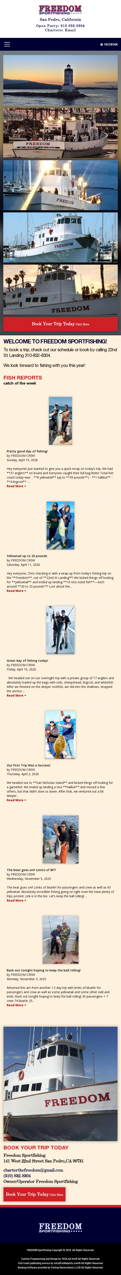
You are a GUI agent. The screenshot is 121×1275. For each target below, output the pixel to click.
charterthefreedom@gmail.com (33, 1170)
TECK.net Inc (68, 1258)
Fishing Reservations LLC (64, 1267)
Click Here (60, 323)
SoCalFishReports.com (66, 1263)
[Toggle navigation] (7, 44)
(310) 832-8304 (17, 1175)
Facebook (109, 44)
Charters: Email (60, 30)
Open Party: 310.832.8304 (60, 25)
